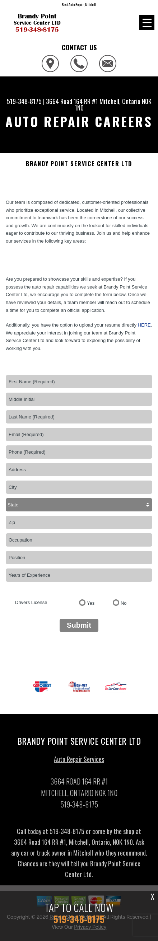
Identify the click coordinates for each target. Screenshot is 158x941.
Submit (79, 625)
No (124, 603)
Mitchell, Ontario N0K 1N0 (113, 104)
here (144, 325)
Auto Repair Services (79, 761)
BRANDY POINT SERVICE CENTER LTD (79, 163)
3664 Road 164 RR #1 (72, 101)
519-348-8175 (24, 101)
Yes (90, 603)
